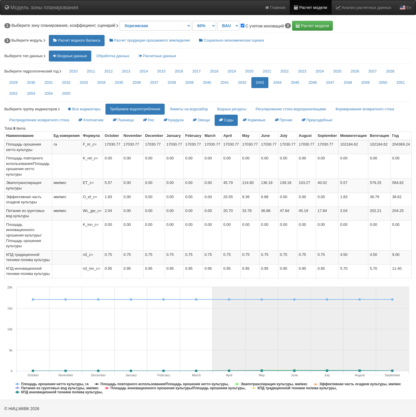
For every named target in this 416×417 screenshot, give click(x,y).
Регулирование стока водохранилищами (291, 109)
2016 (179, 71)
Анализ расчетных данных (363, 7)
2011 (91, 71)
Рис (148, 120)
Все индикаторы (84, 109)
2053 (31, 93)
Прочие (283, 120)
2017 (196, 71)
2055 (66, 93)
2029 (13, 82)
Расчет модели (310, 7)
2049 (365, 82)
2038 (172, 82)
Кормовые (254, 120)
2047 (330, 82)
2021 (267, 71)
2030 (31, 82)
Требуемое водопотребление (135, 109)
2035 (119, 82)
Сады (226, 120)
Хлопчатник (90, 120)
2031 (48, 82)
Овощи (201, 120)
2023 (302, 71)
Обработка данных (112, 56)
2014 (144, 71)
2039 (189, 82)
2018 (214, 71)
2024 (319, 71)
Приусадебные (317, 120)
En (405, 7)
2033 (84, 82)
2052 (13, 93)
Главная (275, 7)
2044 (277, 82)
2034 (101, 82)
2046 (313, 82)
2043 (260, 82)
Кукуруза (174, 120)
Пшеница (123, 120)
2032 (66, 82)
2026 (355, 71)
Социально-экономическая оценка (231, 40)
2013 (126, 71)
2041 (224, 82)
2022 (284, 71)
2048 (348, 82)
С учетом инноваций (262, 26)
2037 (154, 82)
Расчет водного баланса (77, 40)
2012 (108, 71)
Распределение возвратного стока (39, 120)
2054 (48, 93)
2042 (242, 82)
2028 (390, 71)
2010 (73, 71)
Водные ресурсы (231, 109)
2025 (337, 71)
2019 (232, 71)
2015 (161, 71)
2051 (400, 82)
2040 (207, 82)
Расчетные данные (157, 56)
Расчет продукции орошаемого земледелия (149, 40)
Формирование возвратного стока (364, 109)
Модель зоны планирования (41, 7)
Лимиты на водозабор (189, 109)
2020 (249, 71)
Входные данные (70, 56)
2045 (295, 82)
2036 (136, 82)
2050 (383, 82)
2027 (372, 71)
